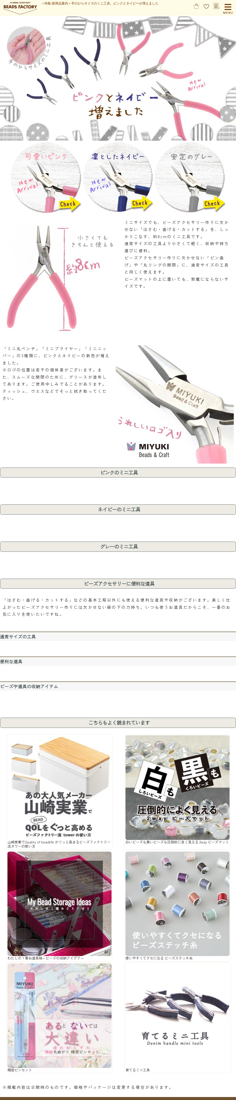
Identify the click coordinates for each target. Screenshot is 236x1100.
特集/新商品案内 (56, 3)
